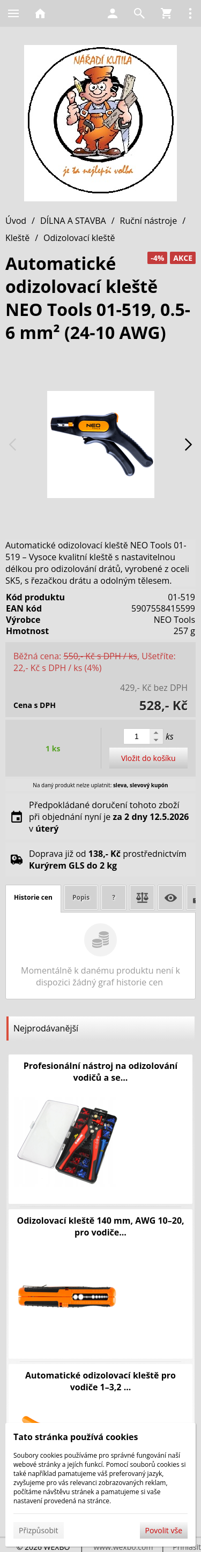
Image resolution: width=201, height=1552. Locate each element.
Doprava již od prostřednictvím (108, 859)
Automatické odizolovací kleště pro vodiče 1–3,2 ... (100, 1381)
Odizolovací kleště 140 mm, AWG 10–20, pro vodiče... (100, 1226)
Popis (81, 897)
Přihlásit (187, 1547)
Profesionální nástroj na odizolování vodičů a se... (100, 1071)
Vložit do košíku (148, 758)
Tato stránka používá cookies (75, 1437)
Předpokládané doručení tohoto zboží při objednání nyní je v (109, 816)
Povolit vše (163, 1530)
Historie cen (33, 897)
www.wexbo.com (123, 1547)
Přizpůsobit (38, 1530)
